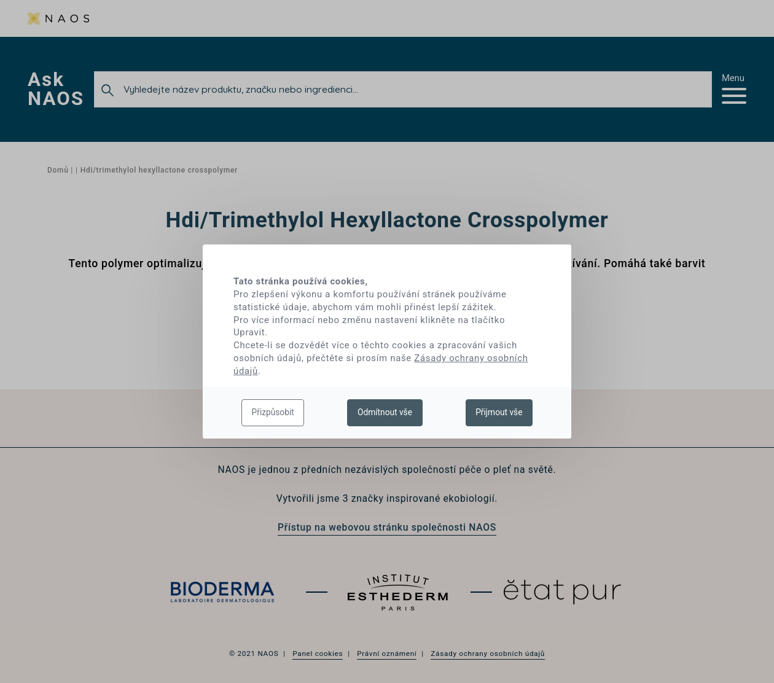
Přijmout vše (498, 412)
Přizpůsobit (273, 412)
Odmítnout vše (385, 412)
